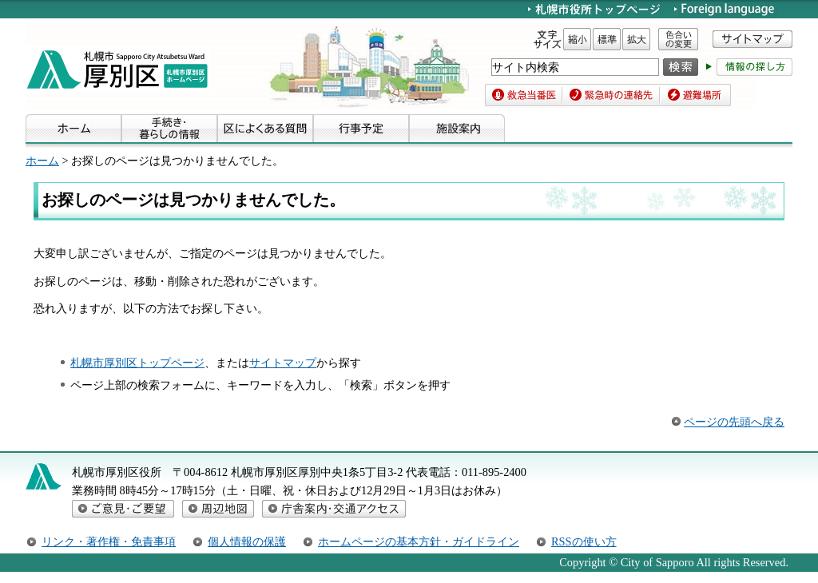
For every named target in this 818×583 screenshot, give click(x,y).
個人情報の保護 (247, 541)
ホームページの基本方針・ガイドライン (418, 541)
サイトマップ (282, 362)
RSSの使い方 (584, 541)
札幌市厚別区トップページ (137, 362)
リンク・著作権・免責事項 (109, 541)
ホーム (42, 160)
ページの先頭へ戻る (734, 421)
